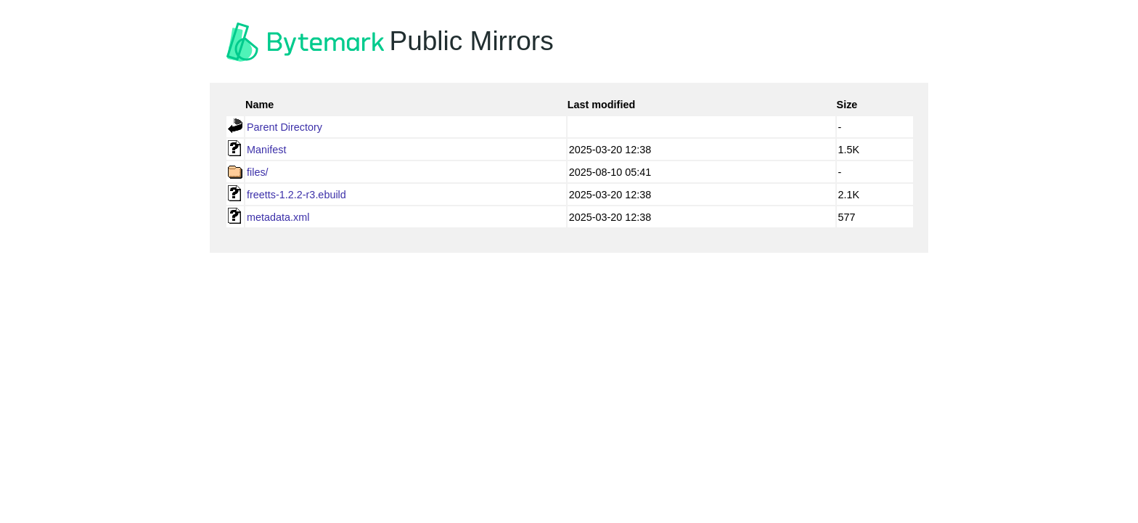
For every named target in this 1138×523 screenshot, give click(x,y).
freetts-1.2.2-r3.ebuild (296, 194)
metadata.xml (278, 217)
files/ (258, 172)
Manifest (266, 149)
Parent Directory (284, 127)
